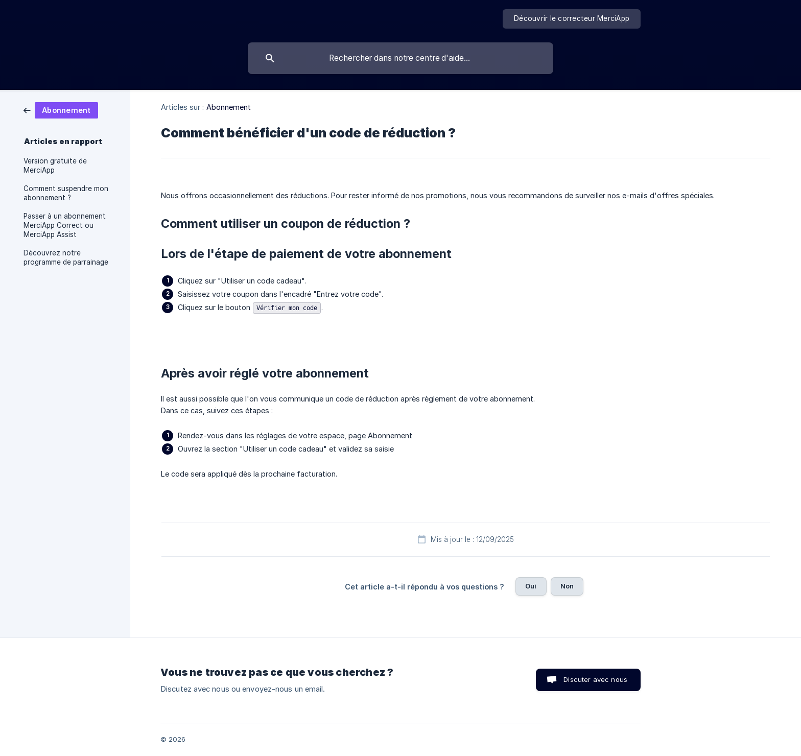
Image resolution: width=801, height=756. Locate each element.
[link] (60, 109)
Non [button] (567, 586)
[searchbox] (400, 58)
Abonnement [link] (228, 107)
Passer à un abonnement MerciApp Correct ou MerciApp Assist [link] (64, 225)
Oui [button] (530, 586)
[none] (572, 19)
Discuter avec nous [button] (595, 679)
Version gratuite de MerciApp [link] (55, 165)
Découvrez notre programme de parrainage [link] (65, 257)
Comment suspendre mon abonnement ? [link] (65, 193)
